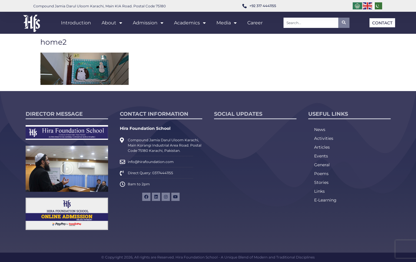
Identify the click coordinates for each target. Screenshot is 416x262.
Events (321, 156)
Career (255, 23)
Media (226, 23)
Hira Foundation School (145, 128)
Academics (190, 23)
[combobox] (311, 23)
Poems (321, 173)
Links (319, 191)
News (319, 129)
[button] (66, 168)
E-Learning (325, 200)
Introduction (76, 23)
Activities (323, 138)
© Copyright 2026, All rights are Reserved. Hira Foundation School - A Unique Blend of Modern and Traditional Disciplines (208, 257)
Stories (321, 182)
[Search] (343, 23)
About (112, 23)
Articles (322, 147)
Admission (148, 23)
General (322, 164)
